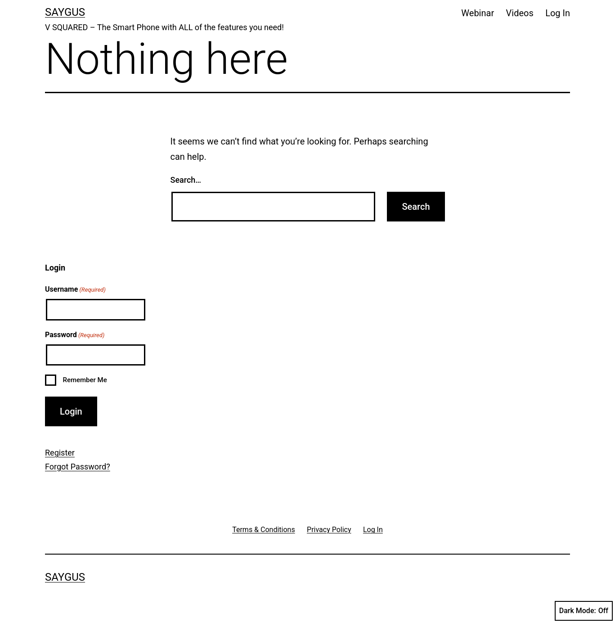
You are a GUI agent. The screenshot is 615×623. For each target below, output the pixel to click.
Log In (557, 13)
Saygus (65, 12)
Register (60, 452)
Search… (186, 180)
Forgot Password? (77, 466)
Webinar (477, 13)
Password (74, 335)
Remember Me (85, 380)
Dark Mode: (583, 610)
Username (75, 290)
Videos (520, 13)
